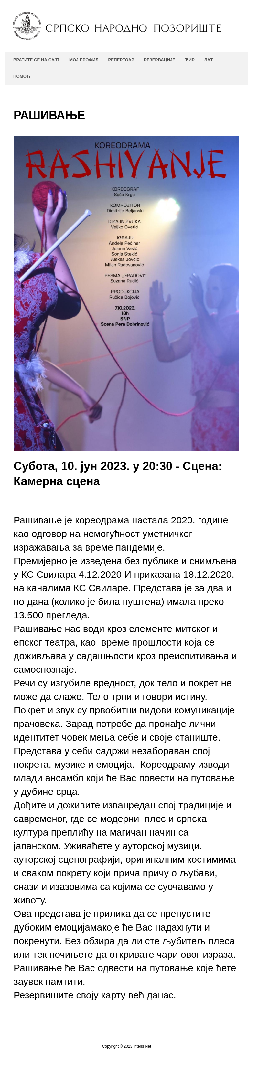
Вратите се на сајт (36, 60)
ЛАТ (208, 60)
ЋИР (190, 60)
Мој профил (84, 60)
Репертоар (121, 60)
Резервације (159, 60)
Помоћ (21, 76)
